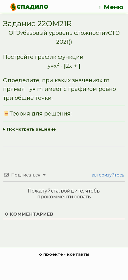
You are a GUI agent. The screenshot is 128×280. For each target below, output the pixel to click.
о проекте (51, 254)
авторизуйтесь (107, 175)
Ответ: (64, 129)
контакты (78, 254)
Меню (111, 7)
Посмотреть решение (31, 129)
